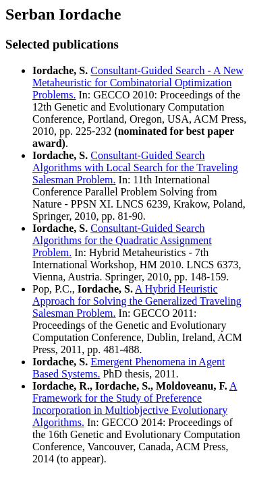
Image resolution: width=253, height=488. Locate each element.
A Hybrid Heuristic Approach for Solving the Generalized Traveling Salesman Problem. (137, 301)
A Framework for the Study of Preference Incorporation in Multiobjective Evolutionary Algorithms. (134, 404)
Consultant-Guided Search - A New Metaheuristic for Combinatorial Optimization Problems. (138, 82)
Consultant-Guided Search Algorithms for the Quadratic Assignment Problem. (122, 240)
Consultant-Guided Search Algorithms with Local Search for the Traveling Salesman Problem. (135, 167)
